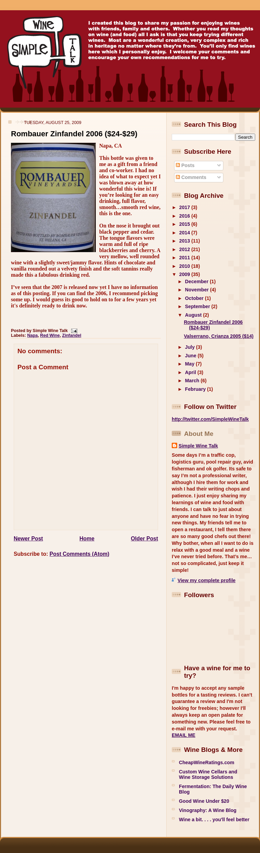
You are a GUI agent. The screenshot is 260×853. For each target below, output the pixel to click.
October (195, 298)
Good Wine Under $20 (204, 801)
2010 (185, 266)
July (190, 347)
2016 (185, 216)
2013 (185, 241)
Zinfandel (71, 335)
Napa (32, 335)
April (191, 372)
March (193, 380)
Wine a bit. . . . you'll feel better (214, 819)
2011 (185, 257)
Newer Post (28, 538)
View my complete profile (206, 580)
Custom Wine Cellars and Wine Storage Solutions (208, 774)
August (194, 315)
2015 (185, 224)
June (191, 355)
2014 (185, 232)
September (198, 306)
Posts (185, 165)
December (197, 281)
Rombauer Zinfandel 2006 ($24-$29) (74, 133)
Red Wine (50, 335)
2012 (185, 249)
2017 (185, 207)
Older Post (144, 538)
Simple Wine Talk (198, 446)
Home (86, 538)
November (197, 289)
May (190, 364)
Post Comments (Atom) (79, 554)
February (196, 389)
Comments (191, 177)
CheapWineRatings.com (206, 762)
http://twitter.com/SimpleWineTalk (210, 419)
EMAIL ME (183, 735)
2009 (185, 274)
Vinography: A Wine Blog (207, 810)
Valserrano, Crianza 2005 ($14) (219, 336)
